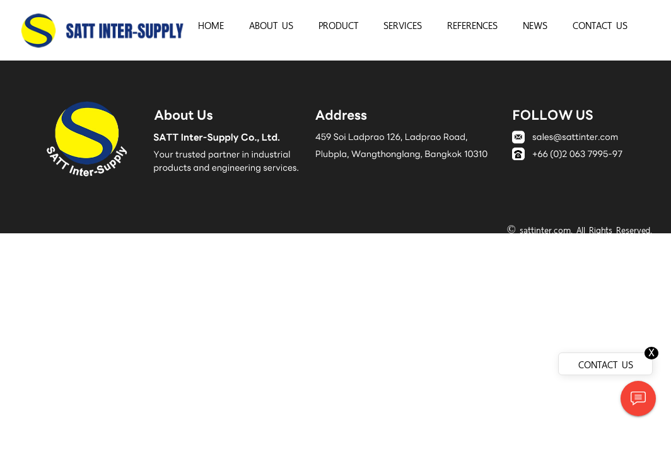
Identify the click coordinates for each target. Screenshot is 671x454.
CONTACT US (600, 24)
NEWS (535, 24)
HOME (211, 24)
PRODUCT (338, 24)
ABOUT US (271, 24)
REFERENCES (472, 24)
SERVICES (402, 24)
